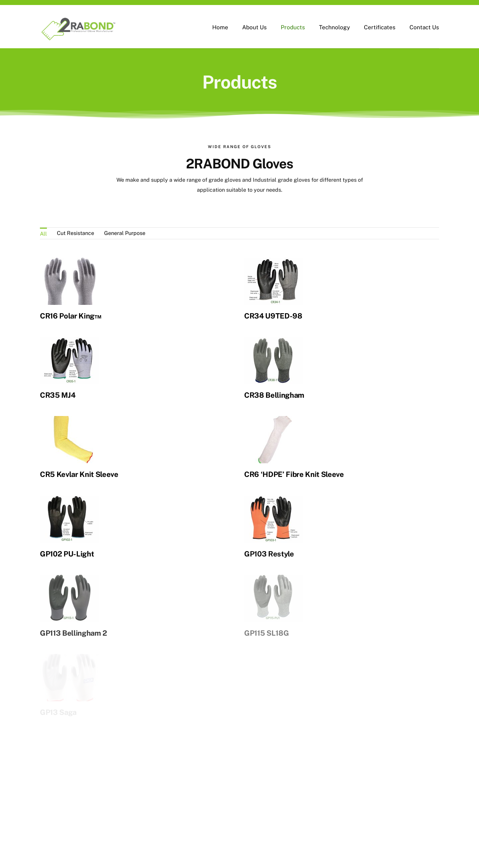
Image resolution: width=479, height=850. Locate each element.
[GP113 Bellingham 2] (100, 550)
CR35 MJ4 (78, 385)
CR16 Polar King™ (70, 316)
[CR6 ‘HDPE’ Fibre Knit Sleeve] (248, 412)
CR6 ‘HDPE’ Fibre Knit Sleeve (268, 465)
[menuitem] (43, 233)
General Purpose (124, 233)
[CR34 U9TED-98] (258, 262)
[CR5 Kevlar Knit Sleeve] (110, 401)
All (43, 234)
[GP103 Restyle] (268, 481)
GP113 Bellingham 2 (104, 604)
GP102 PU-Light (77, 535)
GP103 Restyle (264, 535)
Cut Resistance (75, 233)
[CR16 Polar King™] (69, 262)
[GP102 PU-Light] (79, 481)
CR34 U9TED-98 (258, 316)
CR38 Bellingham (279, 385)
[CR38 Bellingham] (278, 331)
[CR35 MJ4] (90, 331)
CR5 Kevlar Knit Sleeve (120, 454)
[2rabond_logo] (78, 17)
